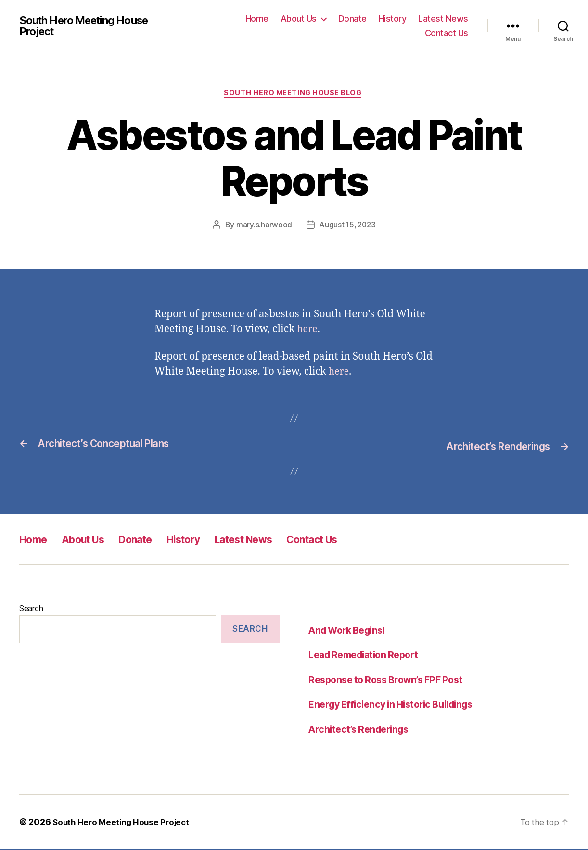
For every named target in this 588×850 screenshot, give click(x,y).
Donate (352, 18)
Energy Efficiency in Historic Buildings (397, 705)
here (308, 330)
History (393, 18)
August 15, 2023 (347, 226)
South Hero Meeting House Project (90, 26)
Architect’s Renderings (362, 730)
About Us (299, 18)
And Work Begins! (351, 631)
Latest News (443, 18)
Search (31, 608)
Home (256, 18)
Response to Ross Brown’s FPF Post (391, 680)
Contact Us (446, 33)
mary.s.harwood (263, 226)
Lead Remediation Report (368, 656)
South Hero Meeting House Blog (294, 94)
